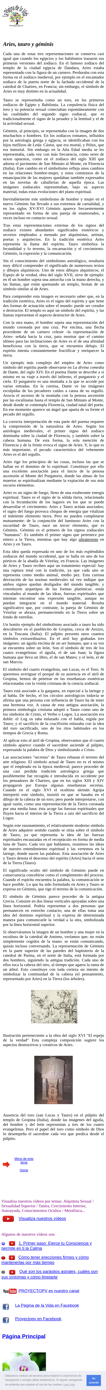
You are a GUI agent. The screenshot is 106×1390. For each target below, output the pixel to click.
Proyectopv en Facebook (38, 1318)
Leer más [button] (69, 1384)
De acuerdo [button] (94, 1380)
